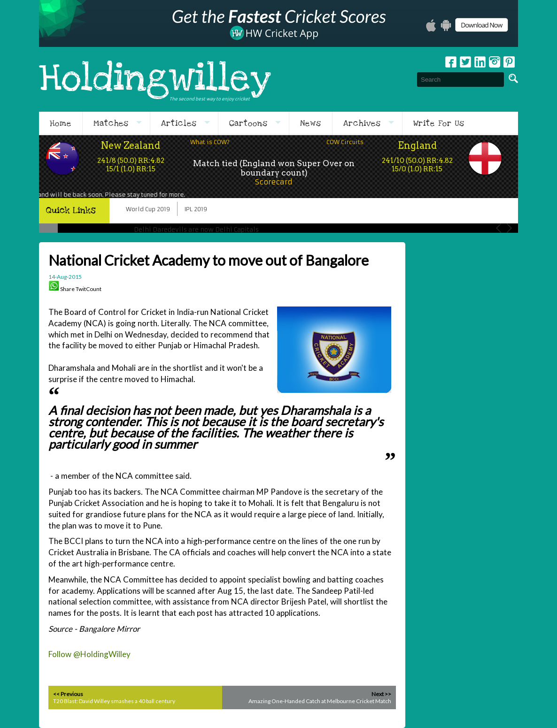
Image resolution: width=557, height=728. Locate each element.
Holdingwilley (155, 79)
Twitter (465, 62)
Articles (179, 123)
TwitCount (88, 288)
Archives (362, 123)
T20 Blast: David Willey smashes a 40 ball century (114, 701)
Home (60, 123)
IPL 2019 (196, 209)
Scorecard (274, 181)
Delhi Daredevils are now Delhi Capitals (196, 230)
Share (67, 288)
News (310, 123)
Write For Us (438, 123)
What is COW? (210, 142)
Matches (111, 123)
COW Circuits (345, 142)
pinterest (509, 62)
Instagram (494, 62)
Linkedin (480, 62)
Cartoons (248, 123)
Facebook (450, 62)
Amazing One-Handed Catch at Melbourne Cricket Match (319, 701)
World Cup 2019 (148, 209)
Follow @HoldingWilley (89, 654)
